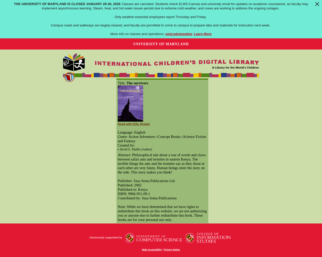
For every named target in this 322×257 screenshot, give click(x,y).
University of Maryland (161, 44)
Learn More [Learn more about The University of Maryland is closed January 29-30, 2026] (203, 34)
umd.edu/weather (179, 34)
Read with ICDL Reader (134, 123)
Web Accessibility (152, 249)
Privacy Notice (172, 249)
